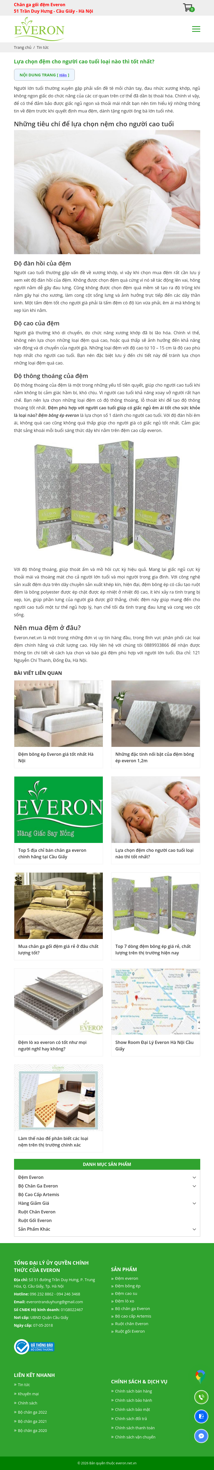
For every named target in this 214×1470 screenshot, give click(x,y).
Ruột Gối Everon (35, 1220)
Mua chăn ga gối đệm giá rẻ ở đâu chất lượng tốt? (58, 949)
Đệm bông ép (128, 1285)
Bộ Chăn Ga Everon (38, 1186)
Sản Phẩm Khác (34, 1229)
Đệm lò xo (124, 1301)
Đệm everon (126, 1278)
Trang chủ (23, 47)
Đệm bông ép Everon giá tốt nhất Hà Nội (56, 757)
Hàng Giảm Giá (33, 1203)
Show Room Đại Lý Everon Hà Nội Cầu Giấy (155, 1045)
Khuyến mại (28, 1393)
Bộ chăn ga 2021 (32, 1421)
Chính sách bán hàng (133, 1391)
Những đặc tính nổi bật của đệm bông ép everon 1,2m (155, 757)
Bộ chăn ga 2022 (32, 1412)
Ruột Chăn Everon (37, 1212)
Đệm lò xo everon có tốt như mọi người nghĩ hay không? (52, 1045)
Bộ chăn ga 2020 (32, 1430)
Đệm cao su (126, 1293)
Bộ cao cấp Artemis (133, 1316)
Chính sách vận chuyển (135, 1437)
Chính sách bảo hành (133, 1400)
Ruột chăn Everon (131, 1323)
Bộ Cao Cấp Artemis (38, 1194)
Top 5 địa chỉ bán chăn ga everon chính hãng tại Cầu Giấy (52, 853)
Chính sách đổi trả (131, 1418)
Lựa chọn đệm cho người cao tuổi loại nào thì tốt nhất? (155, 853)
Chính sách (28, 1403)
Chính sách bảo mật (132, 1409)
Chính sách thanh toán (135, 1427)
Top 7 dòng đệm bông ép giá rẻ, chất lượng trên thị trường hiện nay (153, 949)
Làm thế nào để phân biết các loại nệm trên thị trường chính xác (53, 1141)
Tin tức (43, 47)
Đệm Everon (31, 1177)
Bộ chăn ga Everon (132, 1308)
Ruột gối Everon (130, 1331)
